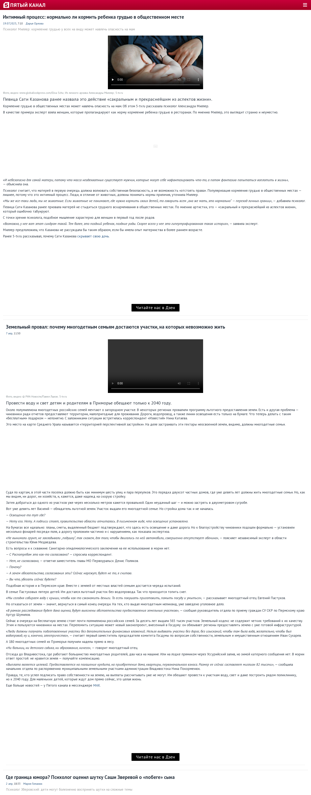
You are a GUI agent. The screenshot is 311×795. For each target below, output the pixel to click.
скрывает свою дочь (93, 236)
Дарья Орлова (34, 23)
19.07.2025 (9, 23)
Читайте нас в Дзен (155, 307)
